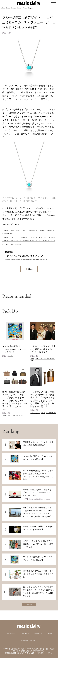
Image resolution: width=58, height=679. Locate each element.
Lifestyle (26, 9)
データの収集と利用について (29, 661)
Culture (38, 9)
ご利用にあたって (40, 649)
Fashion (5, 9)
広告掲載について (22, 654)
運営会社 (39, 654)
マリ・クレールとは (18, 649)
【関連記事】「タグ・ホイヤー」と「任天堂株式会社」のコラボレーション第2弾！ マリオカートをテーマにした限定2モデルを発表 (28, 251)
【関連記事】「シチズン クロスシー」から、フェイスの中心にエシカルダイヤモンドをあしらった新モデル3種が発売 (28, 233)
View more (29, 619)
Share (29, 282)
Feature (48, 9)
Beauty (15, 9)
